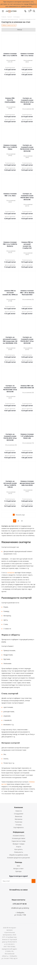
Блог (18, 866)
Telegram (25, 894)
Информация (18, 832)
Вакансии (18, 816)
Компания (18, 807)
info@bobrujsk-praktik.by (20, 908)
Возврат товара (18, 844)
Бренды (18, 871)
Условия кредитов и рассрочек (18, 858)
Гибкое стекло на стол (9, 25)
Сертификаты (18, 827)
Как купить (18, 849)
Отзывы (19, 825)
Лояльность (18, 852)
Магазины (18, 819)
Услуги (18, 847)
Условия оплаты (18, 836)
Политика (18, 822)
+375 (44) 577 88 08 (19, 904)
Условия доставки (18, 838)
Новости (18, 811)
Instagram (20, 894)
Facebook (16, 894)
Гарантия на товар (18, 841)
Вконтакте (11, 894)
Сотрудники (18, 814)
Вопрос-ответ (18, 868)
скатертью (10, 572)
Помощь (18, 862)
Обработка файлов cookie (18, 855)
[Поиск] (34, 11)
